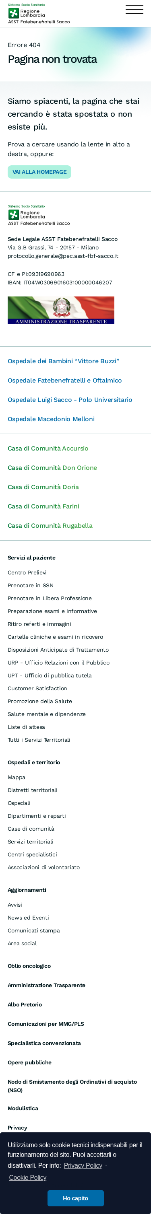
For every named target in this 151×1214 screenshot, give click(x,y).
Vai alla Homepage (39, 172)
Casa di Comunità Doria (43, 487)
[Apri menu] (134, 14)
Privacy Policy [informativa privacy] (83, 1165)
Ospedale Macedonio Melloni (51, 419)
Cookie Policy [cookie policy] (27, 1177)
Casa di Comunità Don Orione (52, 467)
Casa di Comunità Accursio (48, 448)
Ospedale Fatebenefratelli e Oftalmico (65, 380)
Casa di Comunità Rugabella (50, 525)
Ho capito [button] (75, 1198)
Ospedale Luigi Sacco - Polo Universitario (70, 399)
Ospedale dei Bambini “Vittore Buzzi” (63, 361)
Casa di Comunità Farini (43, 506)
